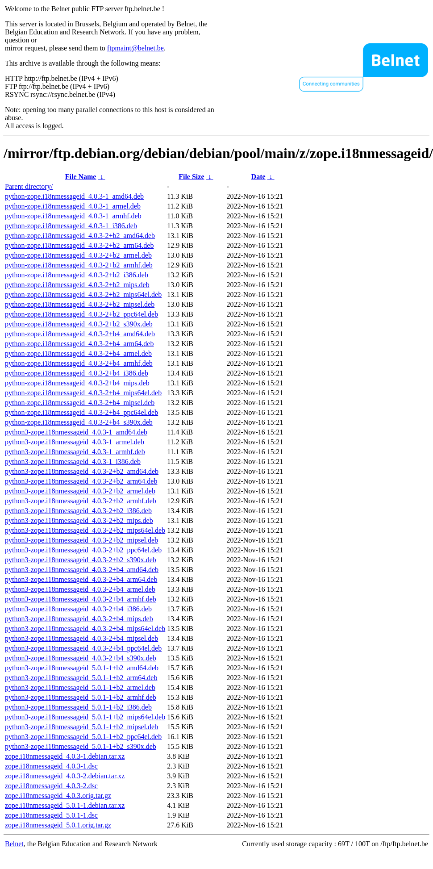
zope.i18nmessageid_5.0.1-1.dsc (51, 815)
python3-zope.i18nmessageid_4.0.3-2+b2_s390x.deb (80, 560)
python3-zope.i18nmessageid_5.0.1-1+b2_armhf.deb (80, 697)
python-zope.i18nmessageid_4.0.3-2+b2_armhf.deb (79, 265)
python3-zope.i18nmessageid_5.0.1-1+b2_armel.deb (80, 687)
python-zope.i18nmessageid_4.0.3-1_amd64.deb (74, 196)
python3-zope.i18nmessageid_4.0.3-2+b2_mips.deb (79, 520)
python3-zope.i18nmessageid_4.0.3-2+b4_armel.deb (80, 589)
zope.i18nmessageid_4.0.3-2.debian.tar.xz (65, 776)
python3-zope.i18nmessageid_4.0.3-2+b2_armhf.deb (80, 501)
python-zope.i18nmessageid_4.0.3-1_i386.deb (71, 226)
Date (258, 176)
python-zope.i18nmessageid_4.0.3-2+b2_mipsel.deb (79, 304)
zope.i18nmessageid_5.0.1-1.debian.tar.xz (65, 805)
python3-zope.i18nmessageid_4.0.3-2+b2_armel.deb (80, 491)
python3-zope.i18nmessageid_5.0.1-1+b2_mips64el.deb (85, 717)
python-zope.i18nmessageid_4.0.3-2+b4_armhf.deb (79, 363)
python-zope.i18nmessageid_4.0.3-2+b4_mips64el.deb (83, 393)
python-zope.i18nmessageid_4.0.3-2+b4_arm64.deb (79, 343)
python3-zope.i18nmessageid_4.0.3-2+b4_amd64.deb (81, 569)
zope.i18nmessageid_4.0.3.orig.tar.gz (58, 795)
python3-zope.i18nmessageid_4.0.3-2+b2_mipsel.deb (81, 540)
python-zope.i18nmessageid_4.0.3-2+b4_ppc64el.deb (81, 412)
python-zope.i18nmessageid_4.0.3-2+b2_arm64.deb (79, 245)
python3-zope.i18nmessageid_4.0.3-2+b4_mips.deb (79, 619)
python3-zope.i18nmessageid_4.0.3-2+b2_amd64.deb (81, 471)
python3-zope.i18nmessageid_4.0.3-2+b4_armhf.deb (80, 599)
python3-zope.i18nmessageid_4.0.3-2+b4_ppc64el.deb (83, 648)
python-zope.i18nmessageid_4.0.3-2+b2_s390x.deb (79, 324)
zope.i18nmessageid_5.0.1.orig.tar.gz (58, 825)
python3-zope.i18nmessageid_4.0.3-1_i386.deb (73, 461)
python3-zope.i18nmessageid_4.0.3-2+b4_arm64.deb (81, 579)
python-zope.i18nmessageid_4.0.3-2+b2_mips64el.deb (83, 294)
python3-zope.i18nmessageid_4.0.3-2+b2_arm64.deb (81, 481)
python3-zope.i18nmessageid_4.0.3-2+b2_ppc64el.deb (83, 550)
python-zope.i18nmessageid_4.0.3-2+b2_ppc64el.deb (81, 314)
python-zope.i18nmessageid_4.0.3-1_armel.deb (73, 206)
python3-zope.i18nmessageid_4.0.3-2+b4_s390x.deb (80, 658)
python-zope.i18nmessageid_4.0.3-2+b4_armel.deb (78, 353)
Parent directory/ (29, 186)
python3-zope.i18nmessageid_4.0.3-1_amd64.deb (76, 432)
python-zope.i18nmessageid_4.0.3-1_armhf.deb (73, 216)
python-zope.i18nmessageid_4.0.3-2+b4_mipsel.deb (79, 402)
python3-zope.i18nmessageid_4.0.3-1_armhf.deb (75, 451)
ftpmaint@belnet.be (135, 48)
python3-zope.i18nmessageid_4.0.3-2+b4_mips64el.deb (85, 628)
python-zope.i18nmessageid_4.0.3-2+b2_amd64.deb (80, 235)
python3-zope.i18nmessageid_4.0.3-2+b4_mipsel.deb (81, 638)
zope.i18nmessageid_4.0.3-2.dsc (51, 786)
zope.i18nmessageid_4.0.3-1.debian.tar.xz (65, 756)
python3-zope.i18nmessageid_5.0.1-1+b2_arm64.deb (81, 677)
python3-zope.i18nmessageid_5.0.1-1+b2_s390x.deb (80, 746)
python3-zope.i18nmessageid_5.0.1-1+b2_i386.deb (78, 707)
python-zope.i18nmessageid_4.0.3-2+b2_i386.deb (76, 275)
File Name (80, 176)
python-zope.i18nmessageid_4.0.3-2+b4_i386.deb (76, 373)
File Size (191, 176)
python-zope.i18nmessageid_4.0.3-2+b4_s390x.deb (79, 422)
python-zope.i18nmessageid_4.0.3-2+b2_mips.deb (77, 284)
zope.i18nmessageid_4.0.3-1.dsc (51, 766)
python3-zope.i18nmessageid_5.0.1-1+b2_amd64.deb (81, 668)
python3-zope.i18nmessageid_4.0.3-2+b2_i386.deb (78, 510)
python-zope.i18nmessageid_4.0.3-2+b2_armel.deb (78, 255)
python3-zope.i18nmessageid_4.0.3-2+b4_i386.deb (78, 609)
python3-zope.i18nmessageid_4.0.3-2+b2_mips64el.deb (85, 530)
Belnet (14, 844)
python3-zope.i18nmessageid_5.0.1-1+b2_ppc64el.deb (83, 736)
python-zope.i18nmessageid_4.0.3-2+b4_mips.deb (77, 383)
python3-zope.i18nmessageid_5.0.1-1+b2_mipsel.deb (81, 727)
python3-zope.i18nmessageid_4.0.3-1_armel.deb (74, 442)
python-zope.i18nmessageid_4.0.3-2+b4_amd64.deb (80, 334)
